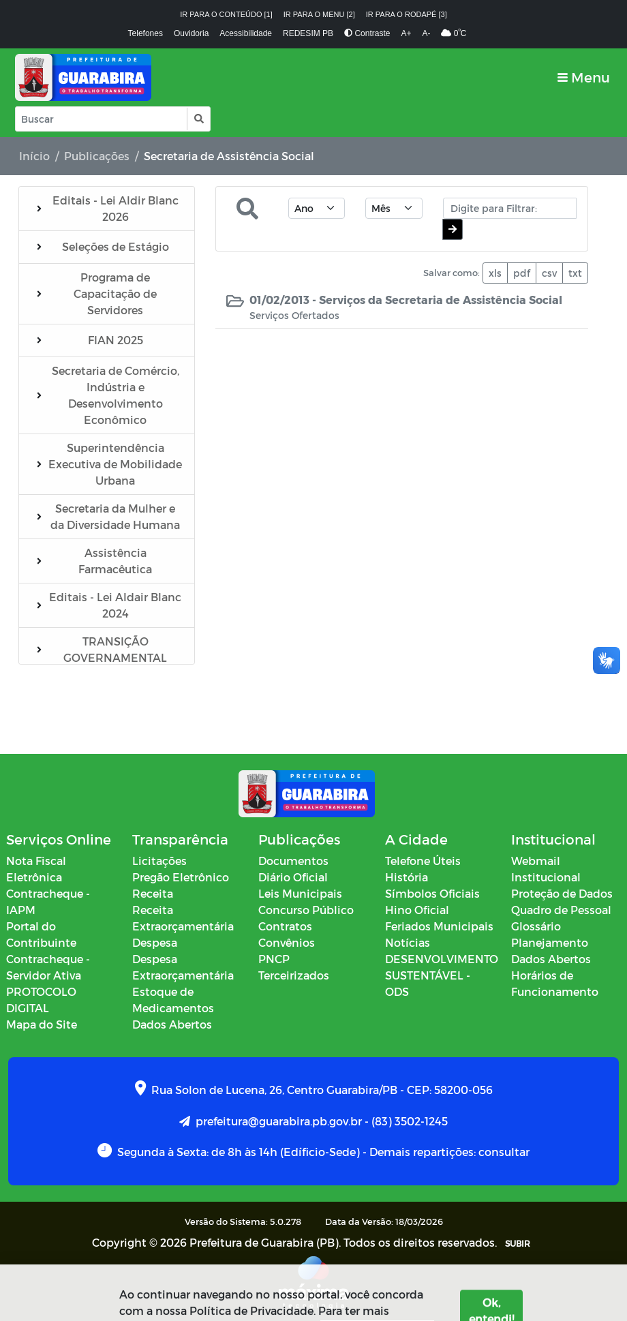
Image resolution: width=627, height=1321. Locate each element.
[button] (198, 119)
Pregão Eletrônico (180, 876)
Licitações (159, 860)
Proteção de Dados (562, 893)
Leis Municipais (300, 893)
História (406, 876)
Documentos (293, 860)
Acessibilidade (245, 33)
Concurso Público (306, 909)
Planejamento (549, 942)
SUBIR (517, 1243)
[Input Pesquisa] (101, 119)
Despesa (154, 942)
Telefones (145, 33)
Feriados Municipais (439, 926)
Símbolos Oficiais (432, 893)
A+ (406, 33)
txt (575, 273)
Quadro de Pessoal (561, 909)
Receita (152, 893)
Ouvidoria (191, 33)
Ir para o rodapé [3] (406, 14)
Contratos (285, 926)
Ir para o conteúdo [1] (226, 14)
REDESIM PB (308, 33)
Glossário (536, 926)
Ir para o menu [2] (319, 14)
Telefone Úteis (423, 860)
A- (426, 33)
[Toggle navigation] (584, 77)
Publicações (96, 155)
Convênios (286, 942)
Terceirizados (293, 975)
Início (34, 155)
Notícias (407, 942)
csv (549, 273)
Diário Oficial (293, 876)
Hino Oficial (417, 909)
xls (495, 273)
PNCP (274, 958)
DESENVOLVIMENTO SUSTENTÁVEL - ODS (441, 975)
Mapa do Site (41, 1024)
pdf (521, 273)
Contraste (367, 33)
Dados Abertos (172, 1024)
